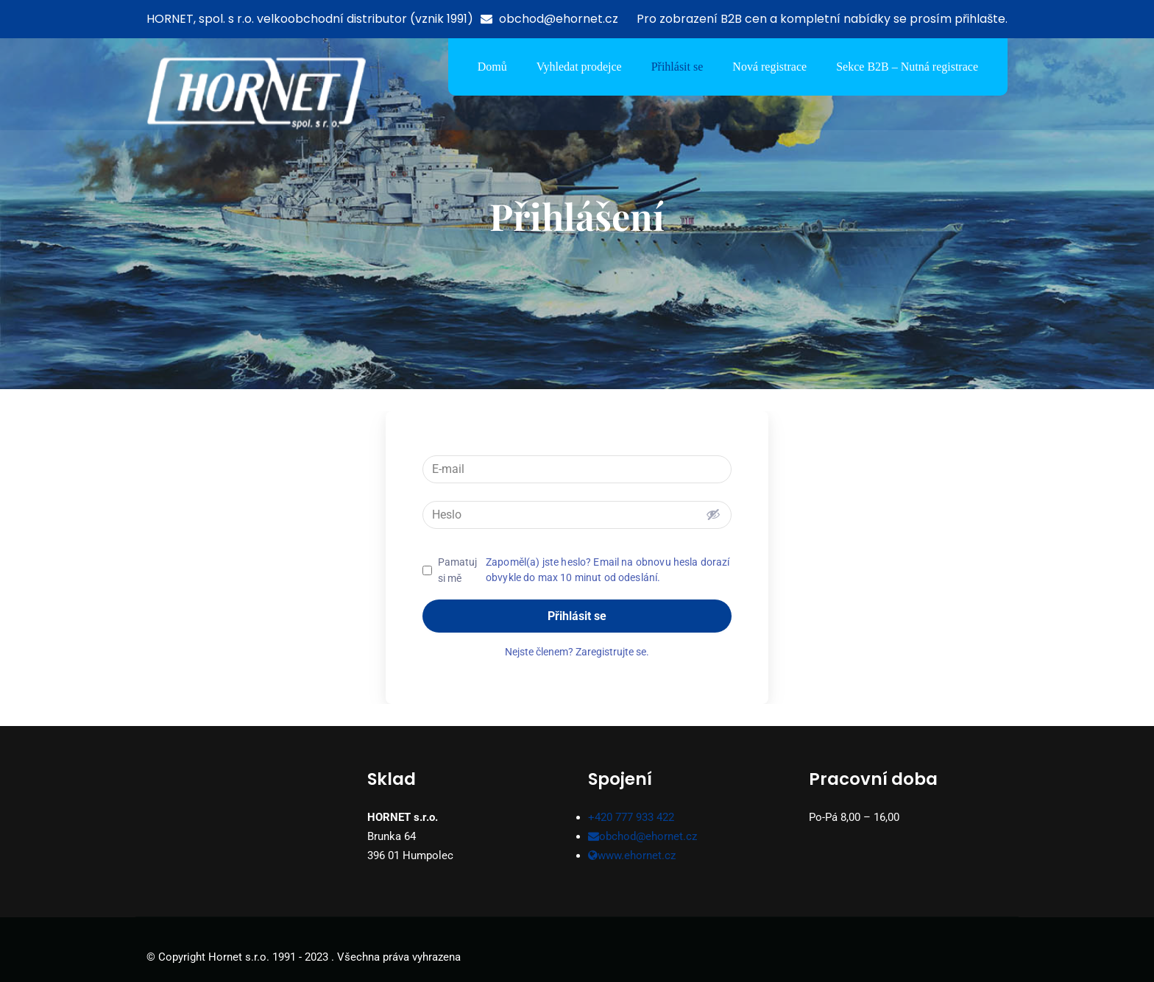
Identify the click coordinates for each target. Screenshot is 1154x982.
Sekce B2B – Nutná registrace (907, 66)
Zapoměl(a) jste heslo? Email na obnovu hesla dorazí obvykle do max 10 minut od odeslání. (608, 569)
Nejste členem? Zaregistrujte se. (577, 652)
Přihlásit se (677, 66)
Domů (492, 66)
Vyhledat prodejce (579, 66)
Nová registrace (769, 66)
